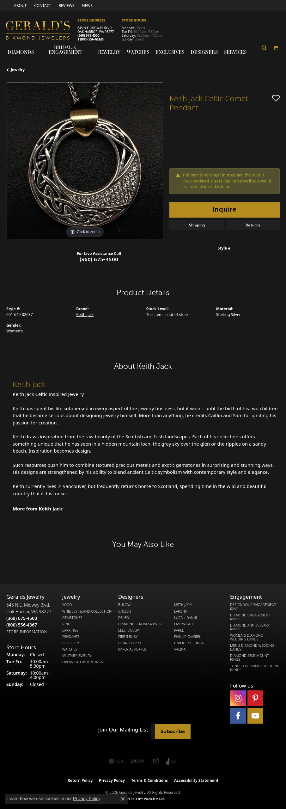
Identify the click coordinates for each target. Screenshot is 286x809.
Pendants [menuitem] (71, 637)
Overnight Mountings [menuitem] (82, 662)
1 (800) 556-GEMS (90, 39)
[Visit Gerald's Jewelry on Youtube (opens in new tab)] (255, 716)
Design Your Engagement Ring (253, 606)
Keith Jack (85, 314)
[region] (84, 160)
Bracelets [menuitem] (71, 643)
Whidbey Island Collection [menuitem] (87, 611)
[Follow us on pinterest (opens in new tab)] (255, 698)
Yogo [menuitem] (67, 605)
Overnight (183, 624)
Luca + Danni (185, 618)
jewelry (18, 69)
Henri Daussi (129, 643)
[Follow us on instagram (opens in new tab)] (238, 698)
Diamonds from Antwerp (140, 624)
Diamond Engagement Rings (250, 617)
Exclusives (169, 52)
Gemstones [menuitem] (72, 618)
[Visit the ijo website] (137, 761)
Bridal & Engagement (65, 49)
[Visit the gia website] (116, 761)
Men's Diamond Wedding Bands (252, 647)
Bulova (124, 605)
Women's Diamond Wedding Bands (246, 637)
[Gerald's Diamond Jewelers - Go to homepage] (41, 31)
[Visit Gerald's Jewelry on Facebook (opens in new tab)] (238, 716)
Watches (138, 52)
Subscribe (173, 731)
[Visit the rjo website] (155, 761)
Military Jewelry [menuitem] (76, 656)
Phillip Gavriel (187, 637)
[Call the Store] (21, 618)
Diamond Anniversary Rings (250, 627)
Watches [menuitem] (69, 649)
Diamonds (21, 52)
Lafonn (180, 611)
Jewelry (108, 52)
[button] (264, 47)
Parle (179, 630)
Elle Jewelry (129, 630)
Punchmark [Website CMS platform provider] (154, 799)
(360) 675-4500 (88, 35)
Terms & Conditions (149, 780)
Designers (204, 52)
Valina (180, 649)
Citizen (124, 611)
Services (235, 52)
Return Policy (80, 780)
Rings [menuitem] (67, 624)
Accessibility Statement (196, 780)
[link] (20, 5)
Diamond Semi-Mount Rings (249, 657)
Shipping (197, 225)
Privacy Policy (112, 780)
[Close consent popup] (123, 799)
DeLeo (123, 618)
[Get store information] (26, 631)
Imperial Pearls (132, 649)
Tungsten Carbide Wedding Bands (255, 668)
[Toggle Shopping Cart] (275, 47)
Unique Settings (189, 643)
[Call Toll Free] (21, 625)
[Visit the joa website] (171, 761)
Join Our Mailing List (123, 729)
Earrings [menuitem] (70, 630)
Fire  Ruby (127, 637)
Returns (253, 225)
